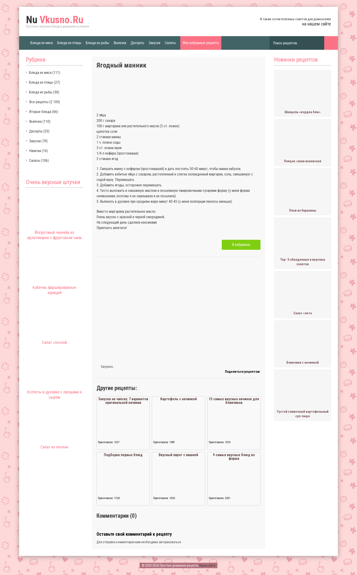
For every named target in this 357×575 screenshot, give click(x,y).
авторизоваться (170, 542)
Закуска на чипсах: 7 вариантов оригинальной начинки (123, 401)
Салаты (170, 43)
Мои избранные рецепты (201, 43)
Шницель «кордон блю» (303, 112)
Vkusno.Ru (54, 20)
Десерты (137, 43)
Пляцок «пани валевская (302, 161)
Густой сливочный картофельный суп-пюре (303, 414)
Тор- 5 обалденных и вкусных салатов (302, 262)
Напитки (35, 151)
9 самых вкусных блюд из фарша (234, 457)
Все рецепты (38, 102)
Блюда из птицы (69, 43)
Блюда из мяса (42, 43)
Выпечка (120, 43)
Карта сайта (207, 565)
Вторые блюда (40, 112)
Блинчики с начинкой (302, 362)
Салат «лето (302, 313)
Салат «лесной (54, 342)
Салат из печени (54, 447)
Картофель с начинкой (178, 399)
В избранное (241, 244)
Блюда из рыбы (97, 43)
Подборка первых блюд (123, 455)
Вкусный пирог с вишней (178, 455)
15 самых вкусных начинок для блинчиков (234, 401)
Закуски (154, 43)
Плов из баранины (302, 210)
